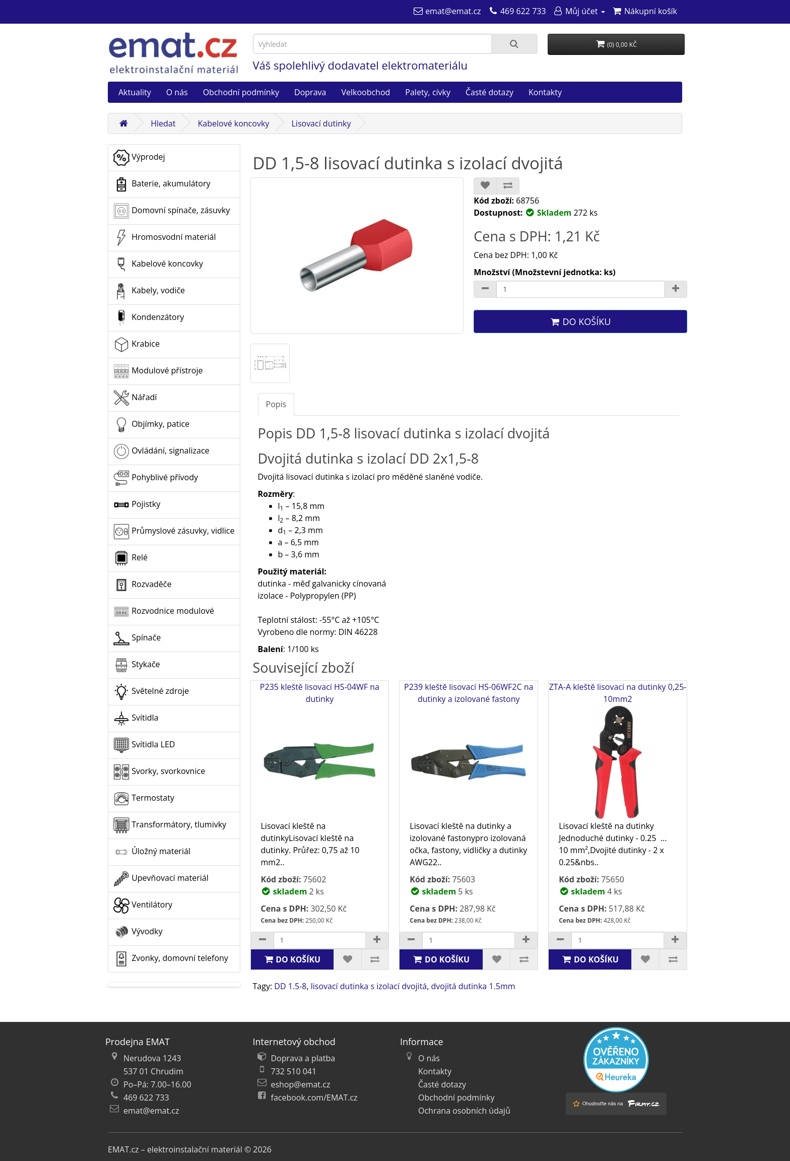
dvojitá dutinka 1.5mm (473, 986)
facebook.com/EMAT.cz (314, 1097)
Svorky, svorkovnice (159, 772)
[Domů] (123, 123)
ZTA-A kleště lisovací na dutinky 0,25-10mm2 (618, 750)
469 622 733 (146, 1097)
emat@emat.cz (151, 1110)
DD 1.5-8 (290, 986)
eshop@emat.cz (301, 1084)
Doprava (310, 92)
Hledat (163, 123)
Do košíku (580, 321)
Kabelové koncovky (234, 123)
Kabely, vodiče (149, 291)
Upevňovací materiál (161, 879)
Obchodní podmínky (241, 92)
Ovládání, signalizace (161, 451)
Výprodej (139, 158)
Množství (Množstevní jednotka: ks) (545, 272)
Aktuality (134, 92)
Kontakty (545, 92)
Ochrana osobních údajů (464, 1110)
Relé (130, 558)
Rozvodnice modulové (163, 612)
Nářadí (135, 398)
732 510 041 (294, 1071)
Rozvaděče (142, 585)
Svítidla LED (144, 745)
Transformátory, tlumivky (169, 825)
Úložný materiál (151, 852)
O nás (177, 92)
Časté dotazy (489, 92)
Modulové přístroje (158, 371)
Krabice (136, 345)
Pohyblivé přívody (155, 478)
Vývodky (138, 932)
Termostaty (143, 799)
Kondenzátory (148, 318)
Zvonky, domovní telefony (170, 959)
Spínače (137, 638)
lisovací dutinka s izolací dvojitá (369, 986)
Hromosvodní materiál (164, 238)
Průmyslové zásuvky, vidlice (173, 532)
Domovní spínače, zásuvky (171, 211)
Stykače (136, 665)
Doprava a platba (303, 1058)
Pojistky (136, 505)
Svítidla (135, 719)
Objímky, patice (151, 425)
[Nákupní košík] (644, 11)
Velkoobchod (365, 92)
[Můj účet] (579, 11)
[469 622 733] (517, 11)
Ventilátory (142, 905)
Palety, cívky (427, 92)
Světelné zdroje (151, 692)
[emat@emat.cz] (447, 11)
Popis (276, 404)
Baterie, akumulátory (161, 184)
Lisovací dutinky (321, 123)
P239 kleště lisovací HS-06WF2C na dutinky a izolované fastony (468, 750)
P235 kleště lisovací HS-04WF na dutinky (319, 750)
